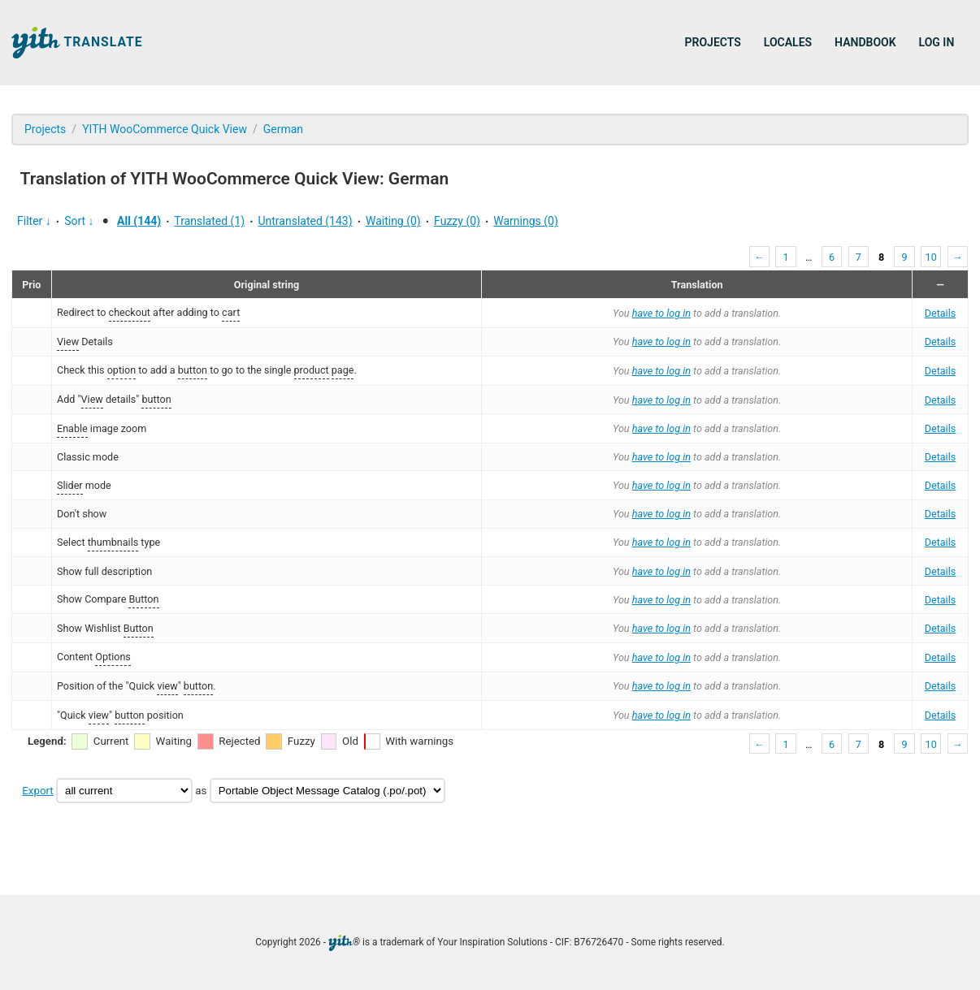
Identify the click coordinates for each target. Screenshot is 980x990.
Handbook (865, 42)
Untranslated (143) (305, 220)
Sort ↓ (78, 220)
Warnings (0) (525, 220)
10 (931, 257)
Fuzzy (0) (457, 220)
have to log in (661, 313)
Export (37, 791)
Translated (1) (209, 220)
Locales (788, 42)
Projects (713, 42)
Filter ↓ (34, 220)
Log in (937, 42)
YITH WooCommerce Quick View (164, 129)
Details (940, 313)
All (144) (139, 220)
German (283, 129)
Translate (77, 42)
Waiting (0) (393, 220)
